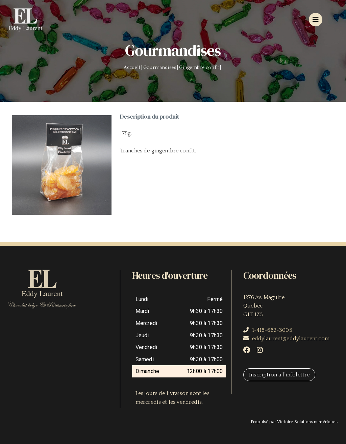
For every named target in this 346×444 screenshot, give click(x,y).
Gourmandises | (161, 67)
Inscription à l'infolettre (279, 375)
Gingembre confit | (200, 67)
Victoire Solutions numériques (307, 421)
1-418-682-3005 (272, 330)
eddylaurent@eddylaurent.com (290, 339)
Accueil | (133, 67)
